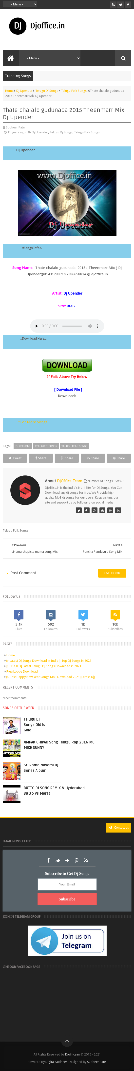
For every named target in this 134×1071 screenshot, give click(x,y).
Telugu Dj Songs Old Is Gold (34, 724)
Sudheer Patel (97, 1062)
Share (40, 458)
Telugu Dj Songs (61, 132)
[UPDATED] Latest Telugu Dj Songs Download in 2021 (43, 666)
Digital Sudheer (56, 1062)
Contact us (119, 827)
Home (10, 655)
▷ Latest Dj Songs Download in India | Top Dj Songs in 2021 (48, 660)
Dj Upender (40, 132)
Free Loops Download (22, 671)
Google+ (67, 860)
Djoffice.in (72, 1054)
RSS (86, 860)
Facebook (48, 860)
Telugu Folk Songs (87, 132)
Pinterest (76, 860)
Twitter (58, 860)
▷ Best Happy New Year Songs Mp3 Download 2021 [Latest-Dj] (50, 677)
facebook (112, 573)
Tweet (14, 458)
